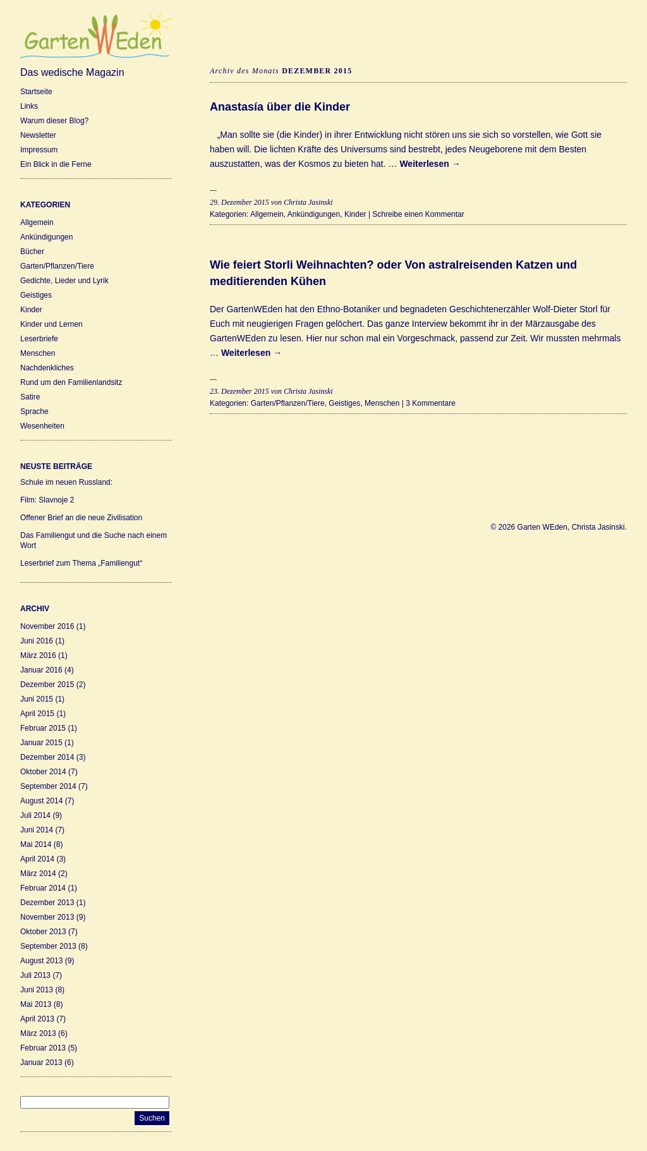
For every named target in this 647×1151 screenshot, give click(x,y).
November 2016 (47, 626)
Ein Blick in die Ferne (56, 164)
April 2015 (37, 713)
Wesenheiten (42, 426)
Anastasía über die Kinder (280, 106)
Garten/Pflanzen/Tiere (57, 266)
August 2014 (41, 800)
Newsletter (38, 135)
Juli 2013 (35, 975)
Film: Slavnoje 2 (47, 500)
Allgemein (37, 222)
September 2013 (48, 946)
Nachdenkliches (47, 367)
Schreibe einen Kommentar (418, 214)
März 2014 (38, 873)
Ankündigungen (46, 237)
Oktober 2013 (43, 931)
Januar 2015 (41, 742)
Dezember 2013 (47, 902)
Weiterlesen (429, 164)
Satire (30, 397)
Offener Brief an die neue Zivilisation (81, 517)
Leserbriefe (39, 338)
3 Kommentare (431, 403)
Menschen (37, 353)
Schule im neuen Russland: (66, 482)
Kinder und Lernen (51, 324)
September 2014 (48, 786)
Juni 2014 (36, 829)
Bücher (32, 251)
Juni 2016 (36, 640)
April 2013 (37, 1018)
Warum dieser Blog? (54, 120)
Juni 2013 (36, 989)
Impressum (38, 149)
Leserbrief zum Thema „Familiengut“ (81, 563)
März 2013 (38, 1033)
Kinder (31, 309)
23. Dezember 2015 (239, 391)
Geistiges (36, 295)
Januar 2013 (41, 1062)
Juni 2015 (36, 699)
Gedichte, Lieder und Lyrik (64, 280)
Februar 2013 (43, 1048)
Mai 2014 (35, 844)
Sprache (34, 411)
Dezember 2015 (47, 684)
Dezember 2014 (47, 757)
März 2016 (38, 655)
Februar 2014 (43, 888)
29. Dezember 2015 (239, 202)
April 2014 (37, 859)
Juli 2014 (35, 815)
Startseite (36, 91)
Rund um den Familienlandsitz (71, 382)
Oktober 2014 (43, 771)
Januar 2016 (41, 670)
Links (29, 106)
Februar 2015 (43, 728)
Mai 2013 (35, 1004)
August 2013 (41, 960)
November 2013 (47, 917)
